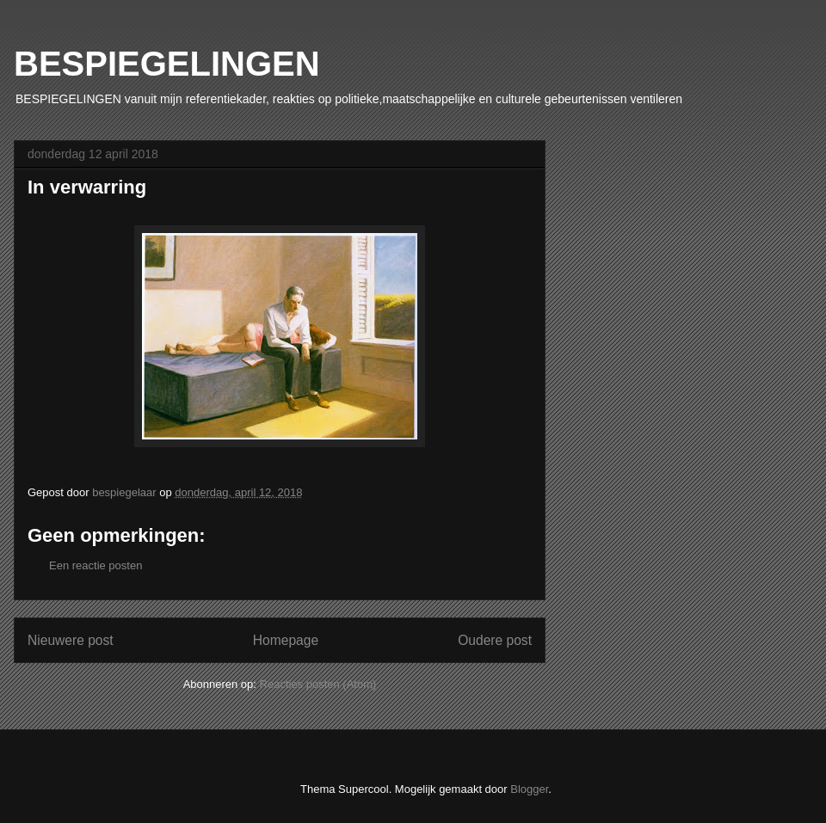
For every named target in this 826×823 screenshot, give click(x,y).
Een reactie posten (95, 565)
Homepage (285, 640)
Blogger (529, 789)
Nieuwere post (71, 640)
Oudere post (495, 640)
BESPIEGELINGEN (167, 64)
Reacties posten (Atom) (318, 684)
